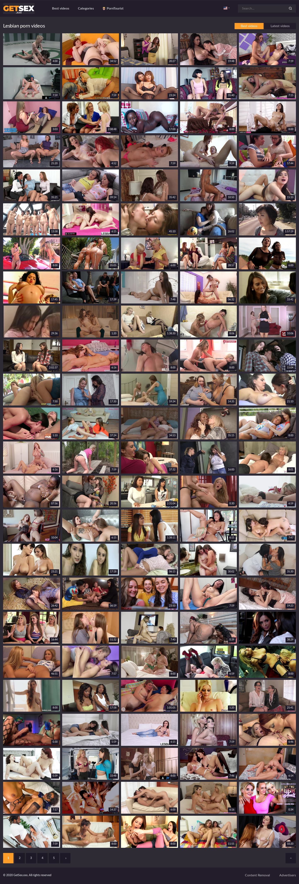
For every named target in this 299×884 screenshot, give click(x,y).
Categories (86, 8)
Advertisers (287, 875)
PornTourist (113, 8)
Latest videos (280, 26)
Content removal (257, 875)
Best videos (60, 8)
